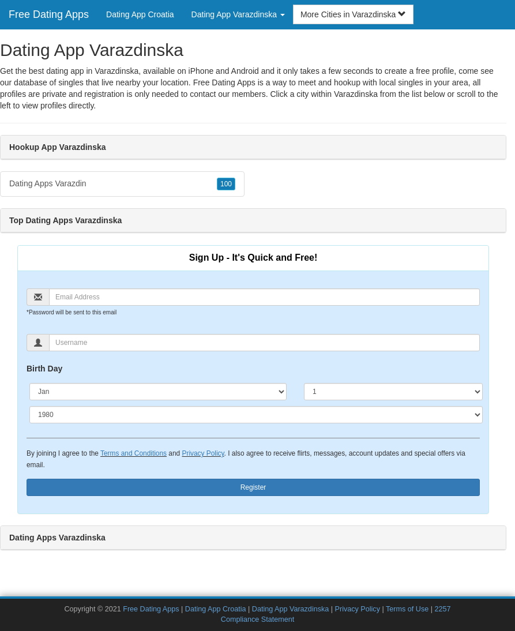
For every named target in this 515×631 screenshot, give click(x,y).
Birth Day (44, 368)
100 (226, 184)
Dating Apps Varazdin (122, 184)
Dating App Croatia (140, 14)
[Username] (264, 342)
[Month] (158, 391)
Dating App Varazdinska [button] (238, 14)
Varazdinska (356, 94)
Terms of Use (407, 609)
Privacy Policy (203, 453)
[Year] (256, 414)
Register (253, 487)
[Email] (264, 297)
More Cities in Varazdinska (353, 14)
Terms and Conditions (133, 453)
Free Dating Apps (49, 14)
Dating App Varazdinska (290, 609)
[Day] (393, 391)
